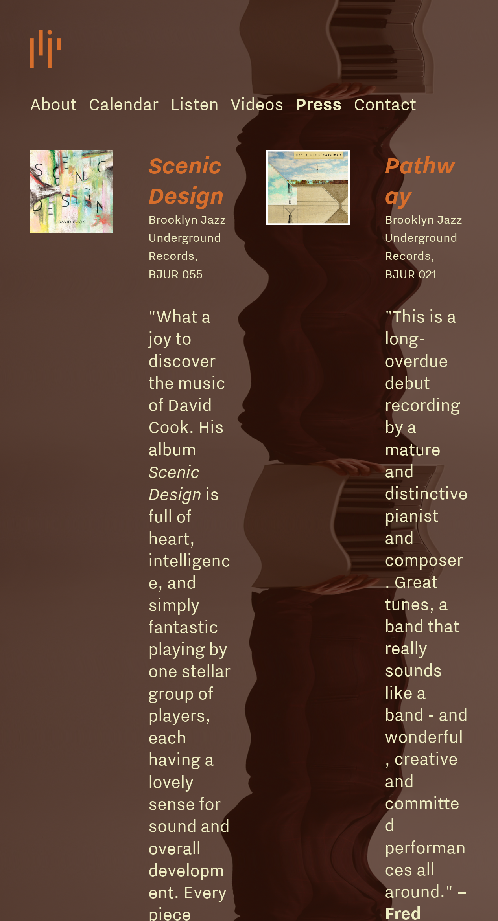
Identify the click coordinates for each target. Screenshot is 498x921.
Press (318, 103)
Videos (257, 103)
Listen (194, 103)
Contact (385, 103)
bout (59, 103)
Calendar (124, 103)
